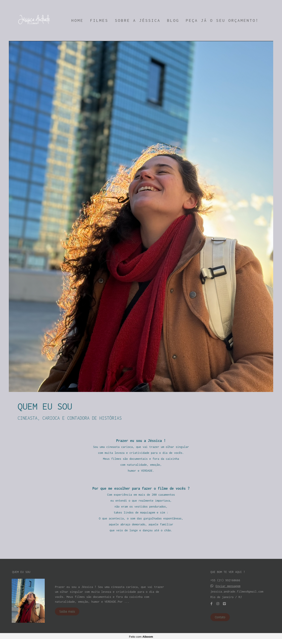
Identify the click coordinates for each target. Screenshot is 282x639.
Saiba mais (67, 610)
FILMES (99, 20)
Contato (220, 616)
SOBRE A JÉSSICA (138, 20)
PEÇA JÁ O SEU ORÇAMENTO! (222, 20)
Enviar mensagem (228, 584)
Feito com (141, 635)
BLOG (173, 20)
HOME (77, 20)
